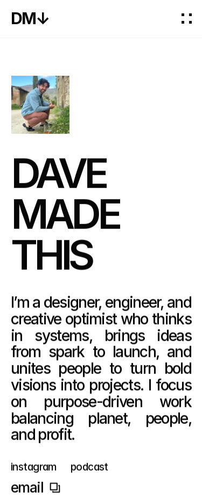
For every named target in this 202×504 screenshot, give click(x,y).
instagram (34, 469)
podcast (89, 469)
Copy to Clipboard (35, 489)
